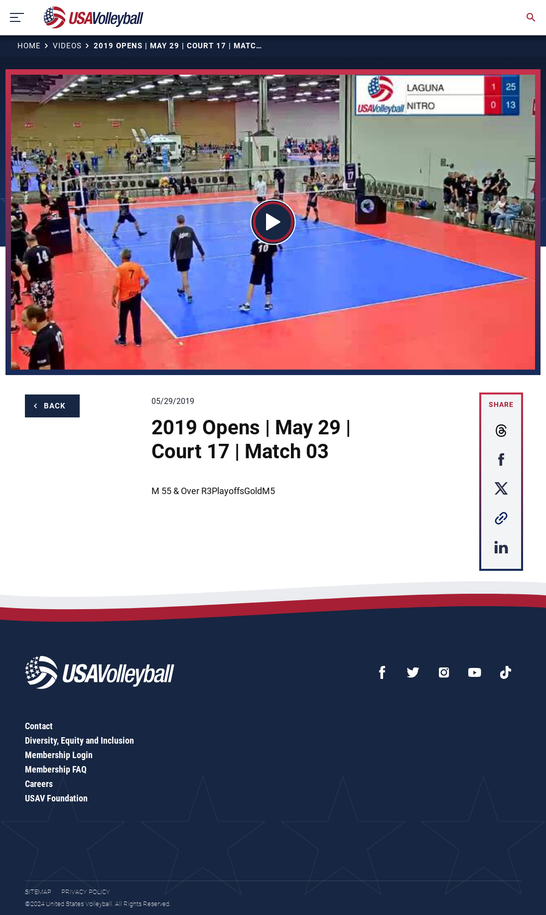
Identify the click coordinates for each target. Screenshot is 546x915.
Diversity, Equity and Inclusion (79, 740)
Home (29, 45)
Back (55, 405)
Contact (39, 726)
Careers (39, 784)
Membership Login (59, 755)
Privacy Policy (85, 892)
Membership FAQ (56, 769)
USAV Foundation (56, 798)
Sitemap (38, 892)
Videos (67, 45)
